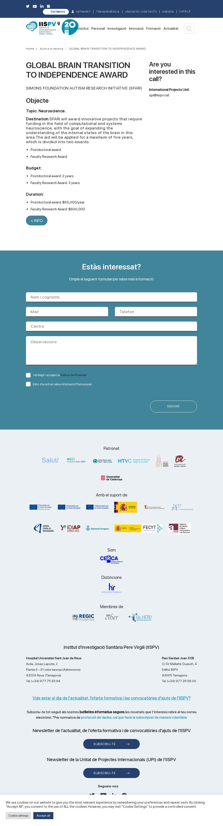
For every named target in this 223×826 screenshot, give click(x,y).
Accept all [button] (43, 815)
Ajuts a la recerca (51, 48)
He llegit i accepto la (56, 375)
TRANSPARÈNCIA (108, 11)
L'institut (82, 28)
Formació (153, 28)
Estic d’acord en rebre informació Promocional (59, 384)
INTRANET (83, 11)
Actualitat (171, 28)
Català (184, 11)
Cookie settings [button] (18, 815)
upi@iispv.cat (159, 95)
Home (30, 48)
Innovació (136, 28)
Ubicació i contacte (141, 11)
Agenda (168, 11)
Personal (98, 28)
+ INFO (37, 220)
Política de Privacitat (73, 375)
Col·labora (58, 11)
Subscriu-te (104, 744)
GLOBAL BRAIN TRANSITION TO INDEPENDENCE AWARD (107, 48)
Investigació (117, 28)
